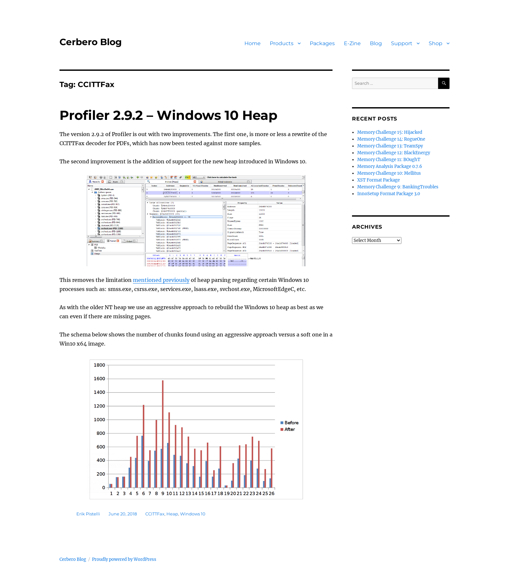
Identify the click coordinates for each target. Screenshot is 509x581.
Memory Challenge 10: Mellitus (389, 173)
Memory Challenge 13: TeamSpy (390, 146)
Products (282, 43)
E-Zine (352, 43)
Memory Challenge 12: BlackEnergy (393, 153)
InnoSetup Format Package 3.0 (388, 193)
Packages (322, 43)
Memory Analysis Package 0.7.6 (389, 166)
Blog (376, 43)
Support (401, 43)
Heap (172, 513)
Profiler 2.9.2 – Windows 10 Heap (168, 115)
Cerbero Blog (90, 41)
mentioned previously (161, 280)
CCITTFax (154, 513)
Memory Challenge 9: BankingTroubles (397, 187)
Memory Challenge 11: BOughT (388, 159)
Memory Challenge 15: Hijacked (389, 132)
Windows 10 (192, 513)
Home (252, 43)
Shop (435, 43)
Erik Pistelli (88, 513)
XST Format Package (378, 180)
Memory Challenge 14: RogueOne (391, 139)
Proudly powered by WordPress (124, 559)
